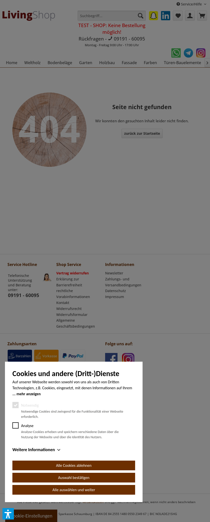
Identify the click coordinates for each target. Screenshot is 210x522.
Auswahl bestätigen (73, 477)
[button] (8, 514)
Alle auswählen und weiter (74, 489)
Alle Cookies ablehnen (73, 465)
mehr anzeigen (28, 394)
